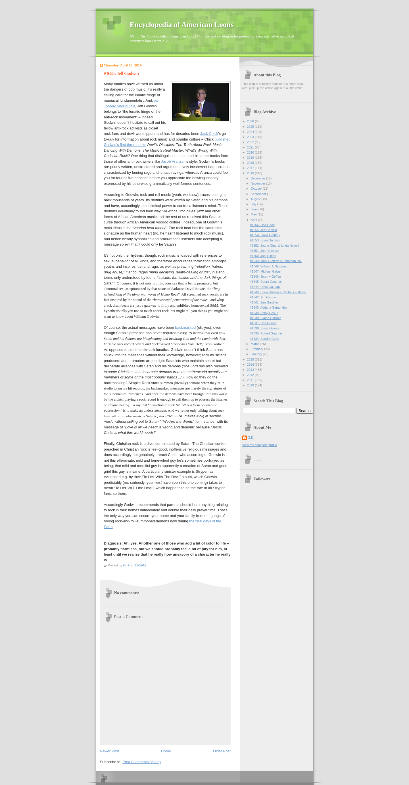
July (254, 204)
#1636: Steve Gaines (264, 328)
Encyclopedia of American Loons (182, 24)
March (255, 344)
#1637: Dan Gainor (263, 323)
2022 (251, 142)
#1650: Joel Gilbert (263, 256)
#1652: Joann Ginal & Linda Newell (274, 245)
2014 (251, 364)
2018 (251, 162)
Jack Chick (209, 133)
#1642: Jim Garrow (263, 297)
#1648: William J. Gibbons (268, 266)
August (256, 199)
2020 (251, 152)
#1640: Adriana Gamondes (268, 307)
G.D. (251, 437)
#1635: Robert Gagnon (266, 333)
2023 (251, 137)
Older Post (221, 751)
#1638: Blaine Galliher (265, 318)
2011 (251, 380)
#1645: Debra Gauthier (266, 281)
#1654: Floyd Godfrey (265, 235)
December (258, 178)
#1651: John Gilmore (264, 250)
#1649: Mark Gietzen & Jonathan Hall (276, 261)
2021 (251, 147)
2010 (251, 385)
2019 (251, 157)
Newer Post (109, 751)
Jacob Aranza (172, 161)
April (254, 219)
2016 (251, 173)
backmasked (185, 327)
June (254, 209)
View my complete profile (259, 445)
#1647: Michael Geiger (265, 271)
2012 (251, 374)
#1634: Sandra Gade (264, 338)
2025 (251, 126)
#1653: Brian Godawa (265, 240)
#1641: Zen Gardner (264, 302)
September (259, 194)
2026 (251, 121)
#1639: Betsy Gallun (264, 313)
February (257, 349)
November (258, 183)
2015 (251, 359)
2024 (251, 131)
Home (166, 751)
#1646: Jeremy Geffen (265, 276)
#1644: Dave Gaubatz (265, 286)
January (257, 354)
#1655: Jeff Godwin (263, 230)
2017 (251, 167)
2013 (251, 369)
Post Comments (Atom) (141, 762)
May (254, 214)
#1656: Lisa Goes (262, 225)
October (257, 188)
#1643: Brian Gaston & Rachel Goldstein (278, 292)
